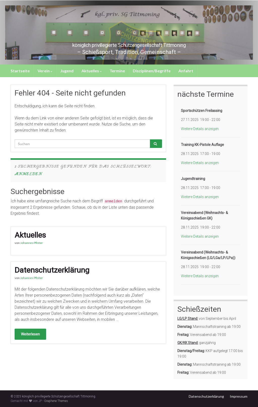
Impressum (238, 396)
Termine (117, 70)
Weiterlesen (30, 334)
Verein (45, 70)
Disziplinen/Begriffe (152, 70)
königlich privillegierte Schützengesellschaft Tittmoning (129, 44)
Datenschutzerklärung (52, 270)
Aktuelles (91, 70)
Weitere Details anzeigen (200, 129)
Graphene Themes (56, 401)
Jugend (67, 70)
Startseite (20, 70)
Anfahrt (185, 70)
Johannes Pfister (31, 243)
